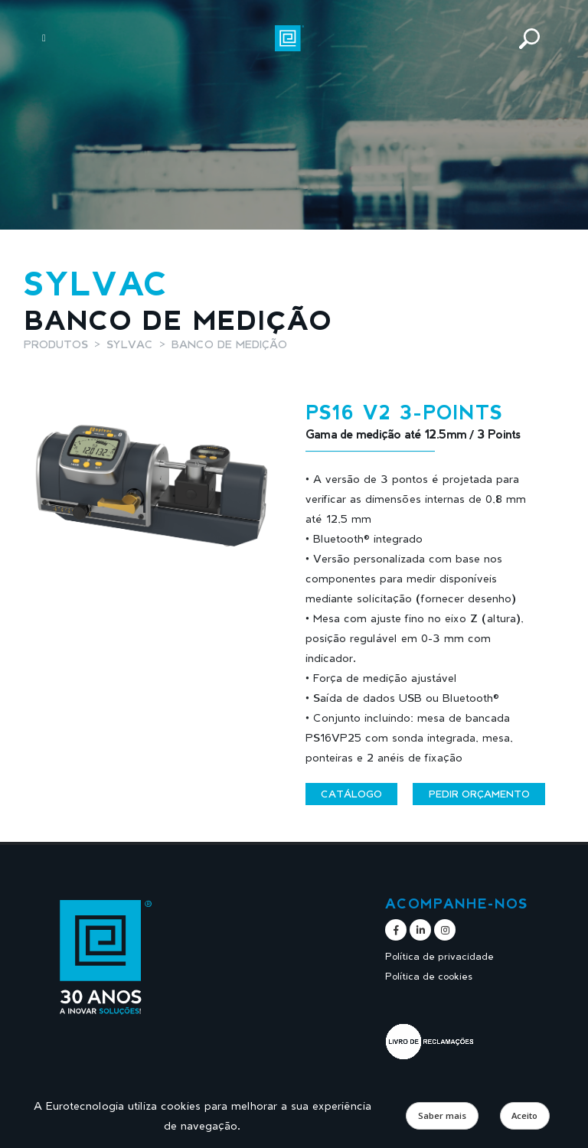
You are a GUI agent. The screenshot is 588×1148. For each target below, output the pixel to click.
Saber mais (442, 1115)
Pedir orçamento (479, 794)
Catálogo (351, 794)
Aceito (524, 1115)
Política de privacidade (439, 956)
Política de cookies (428, 976)
